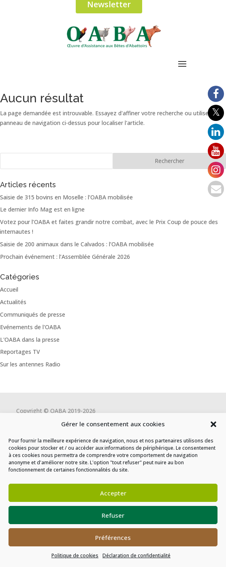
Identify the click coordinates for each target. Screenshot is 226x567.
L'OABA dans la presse (30, 339)
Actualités (13, 302)
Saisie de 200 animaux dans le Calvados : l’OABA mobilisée (77, 244)
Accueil (9, 289)
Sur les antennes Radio (30, 364)
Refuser (113, 515)
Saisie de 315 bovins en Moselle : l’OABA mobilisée (66, 197)
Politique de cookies (74, 555)
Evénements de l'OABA (30, 327)
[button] (213, 424)
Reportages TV (20, 351)
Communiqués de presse (32, 314)
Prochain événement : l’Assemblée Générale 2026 (65, 256)
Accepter (113, 493)
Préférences (113, 537)
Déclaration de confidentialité (136, 555)
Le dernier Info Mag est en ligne (42, 209)
